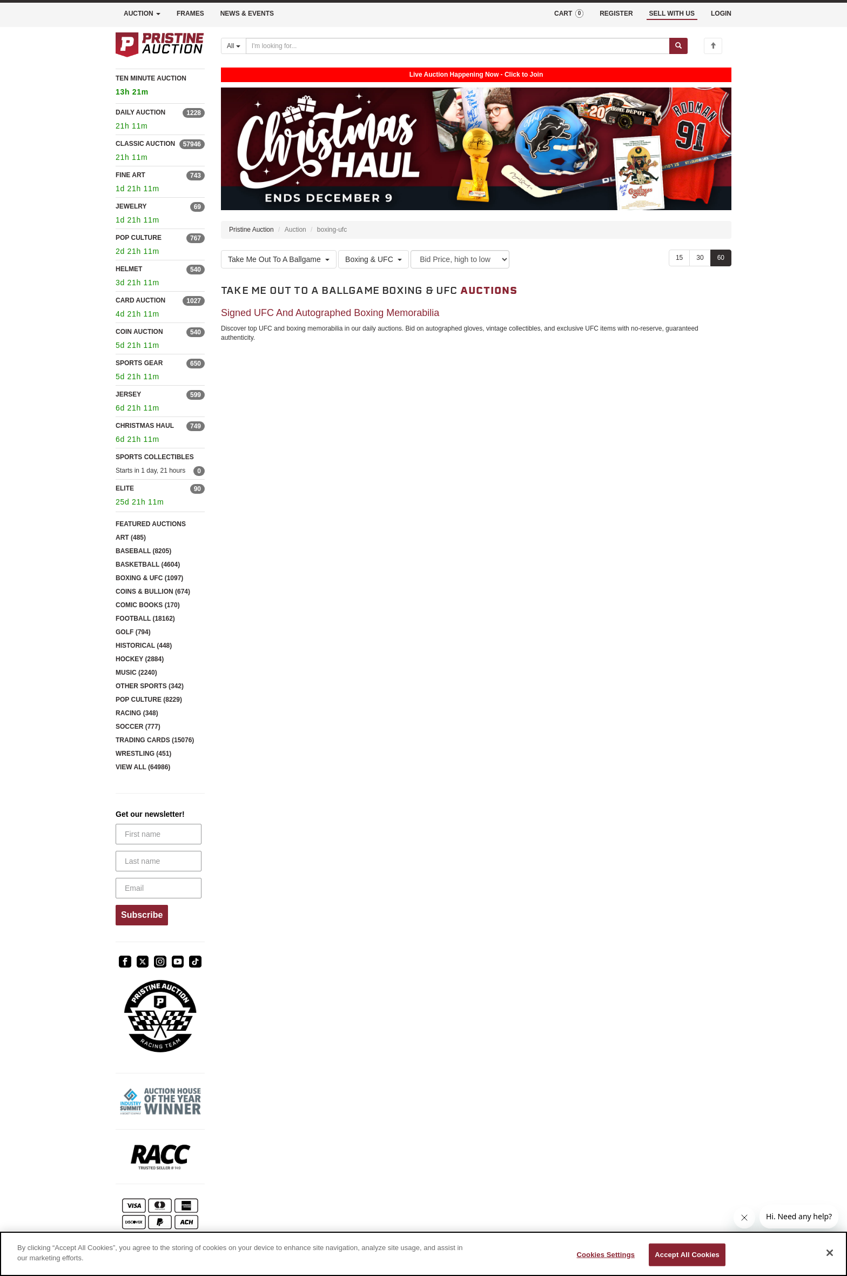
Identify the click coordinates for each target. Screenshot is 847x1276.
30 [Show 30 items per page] (699, 257)
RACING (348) (137, 713)
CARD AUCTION (140, 300)
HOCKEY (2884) (140, 659)
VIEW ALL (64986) (143, 767)
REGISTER (616, 13)
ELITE (125, 488)
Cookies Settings (606, 1255)
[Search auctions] (458, 46)
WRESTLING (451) (143, 753)
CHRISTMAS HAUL (145, 425)
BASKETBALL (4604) (148, 564)
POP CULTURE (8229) (149, 699)
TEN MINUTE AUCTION (160, 87)
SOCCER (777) (138, 726)
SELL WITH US (672, 13)
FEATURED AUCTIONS (151, 524)
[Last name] (158, 861)
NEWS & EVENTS (247, 13)
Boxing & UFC (373, 259)
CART (568, 13)
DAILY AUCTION (140, 112)
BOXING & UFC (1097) (149, 578)
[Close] (830, 1253)
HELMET (129, 269)
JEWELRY (131, 206)
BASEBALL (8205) (143, 551)
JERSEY (128, 394)
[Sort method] (460, 259)
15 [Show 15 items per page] (679, 257)
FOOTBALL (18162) (145, 618)
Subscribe (142, 914)
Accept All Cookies (687, 1255)
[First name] (158, 834)
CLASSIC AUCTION (145, 143)
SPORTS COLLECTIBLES (155, 457)
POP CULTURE (139, 237)
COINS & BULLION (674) (153, 591)
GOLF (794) (133, 632)
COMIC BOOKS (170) (148, 605)
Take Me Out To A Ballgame (279, 259)
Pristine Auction (251, 229)
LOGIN (721, 13)
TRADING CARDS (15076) (155, 740)
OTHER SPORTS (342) (150, 686)
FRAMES (190, 13)
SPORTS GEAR (139, 363)
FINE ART (130, 175)
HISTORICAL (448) (144, 645)
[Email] (158, 888)
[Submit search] (678, 46)
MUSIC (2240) (136, 672)
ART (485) (131, 537)
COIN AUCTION (139, 331)
